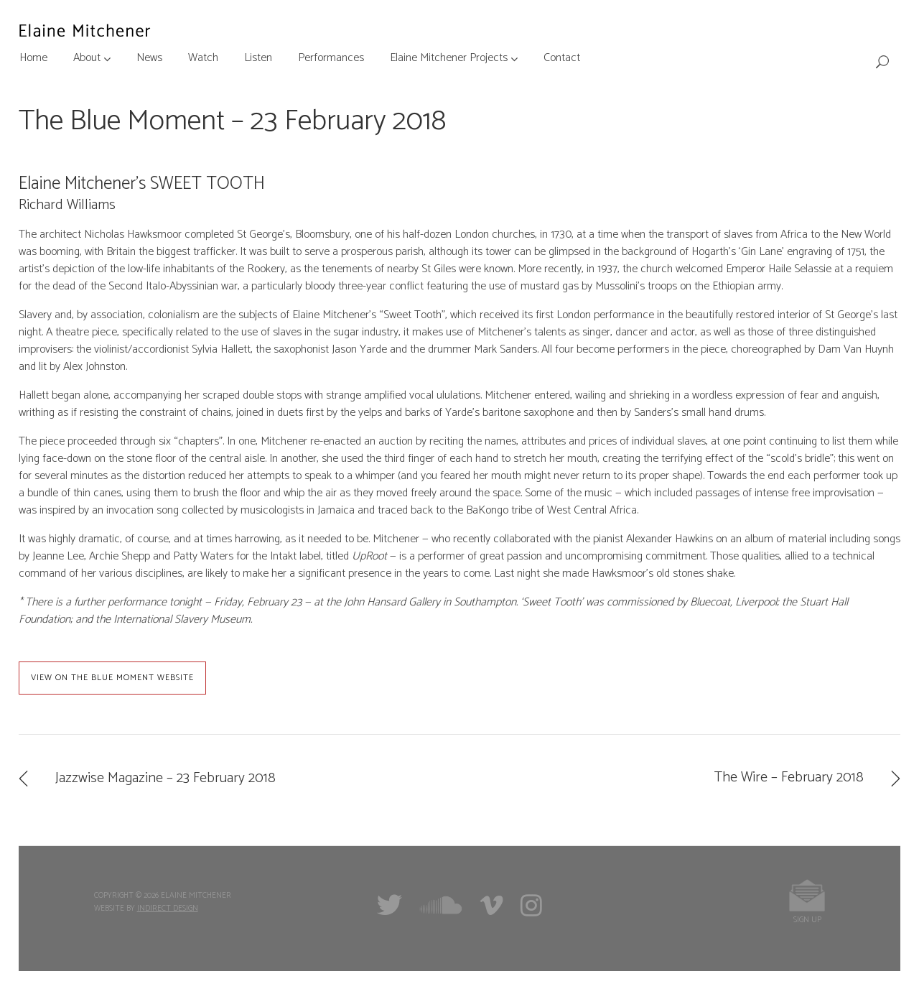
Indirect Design (167, 908)
